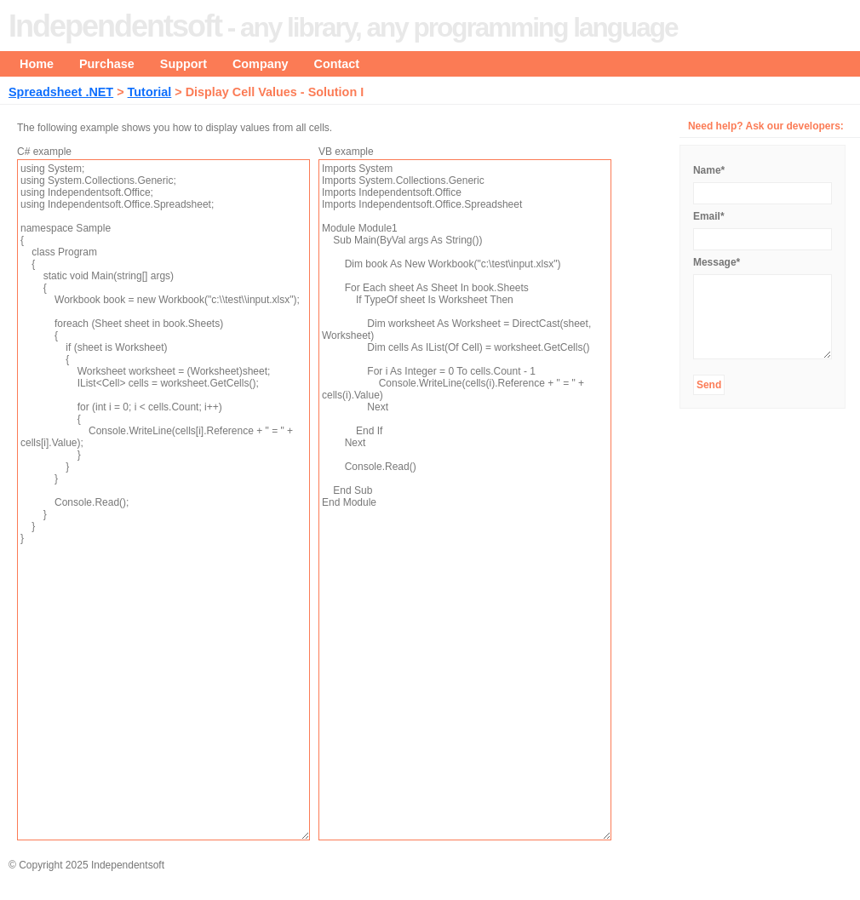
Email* (709, 216)
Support (183, 64)
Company (260, 64)
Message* (716, 262)
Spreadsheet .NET (61, 92)
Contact (337, 64)
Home (37, 64)
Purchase (107, 64)
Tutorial (150, 92)
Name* (709, 170)
